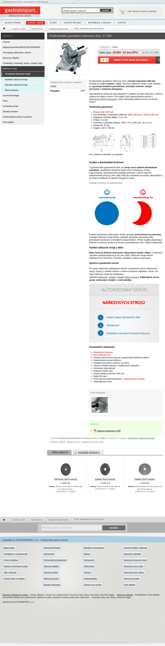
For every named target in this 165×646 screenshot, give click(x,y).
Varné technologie (11, 95)
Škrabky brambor (10, 111)
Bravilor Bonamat (52, 584)
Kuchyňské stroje (10, 106)
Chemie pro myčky (93, 584)
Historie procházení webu (16, 566)
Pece (5, 101)
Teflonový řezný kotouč (65, 479)
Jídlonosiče (89, 566)
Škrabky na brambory (94, 547)
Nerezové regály (131, 578)
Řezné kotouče (11, 90)
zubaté (112, 277)
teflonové (102, 277)
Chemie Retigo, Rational (135, 547)
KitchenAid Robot (52, 547)
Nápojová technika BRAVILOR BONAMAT (21, 47)
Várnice (87, 572)
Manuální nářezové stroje (16, 85)
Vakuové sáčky (51, 572)
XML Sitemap (10, 572)
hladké (121, 277)
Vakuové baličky (51, 566)
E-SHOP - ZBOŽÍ (35, 23)
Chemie (6, 42)
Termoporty (89, 560)
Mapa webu (9, 547)
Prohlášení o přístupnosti (16, 554)
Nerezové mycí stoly (133, 566)
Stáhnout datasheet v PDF (109, 431)
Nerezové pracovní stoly (135, 560)
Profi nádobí (8, 122)
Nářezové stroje (10, 68)
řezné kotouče (132, 277)
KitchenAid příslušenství (55, 560)
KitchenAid (49, 554)
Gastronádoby (90, 578)
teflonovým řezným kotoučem (103, 99)
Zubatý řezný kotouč (105, 479)
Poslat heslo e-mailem (14, 578)
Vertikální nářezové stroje (16, 79)
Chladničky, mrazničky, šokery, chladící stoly (22, 63)
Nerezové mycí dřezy (134, 572)
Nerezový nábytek (11, 58)
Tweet (53, 86)
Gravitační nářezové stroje (141, 438)
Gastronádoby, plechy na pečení (17, 117)
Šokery (87, 554)
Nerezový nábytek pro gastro (15, 595)
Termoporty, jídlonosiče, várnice (17, 52)
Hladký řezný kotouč (145, 479)
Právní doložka (11, 560)
